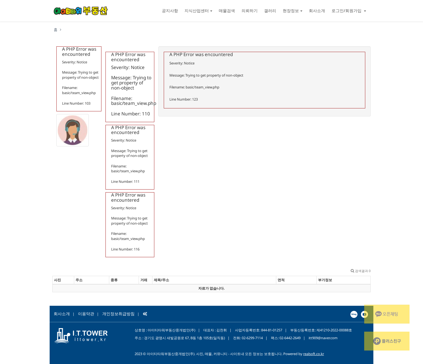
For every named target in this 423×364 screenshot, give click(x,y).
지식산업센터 (198, 10)
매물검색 (227, 10)
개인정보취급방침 (118, 313)
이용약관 (86, 313)
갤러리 (270, 10)
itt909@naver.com (323, 337)
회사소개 (317, 10)
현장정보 (292, 10)
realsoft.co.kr (313, 353)
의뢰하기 (249, 10)
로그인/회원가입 (349, 10)
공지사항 (170, 10)
